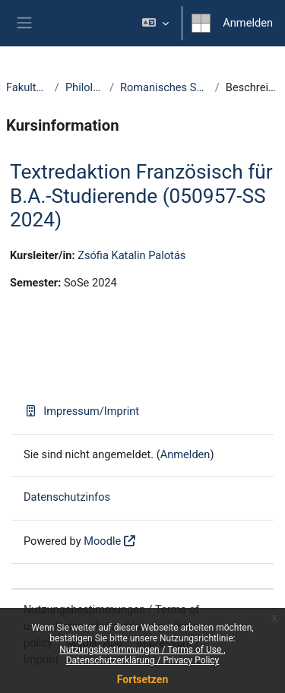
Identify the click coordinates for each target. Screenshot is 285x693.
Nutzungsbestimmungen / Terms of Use (141, 649)
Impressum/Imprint (81, 411)
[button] (155, 23)
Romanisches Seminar (164, 87)
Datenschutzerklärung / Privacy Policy (143, 660)
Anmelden (248, 23)
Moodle (102, 541)
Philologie (84, 87)
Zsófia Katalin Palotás (131, 255)
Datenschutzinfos (67, 497)
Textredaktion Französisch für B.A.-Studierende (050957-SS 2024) (141, 195)
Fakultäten (27, 87)
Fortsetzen (143, 679)
